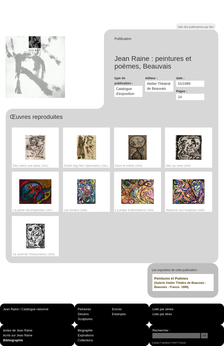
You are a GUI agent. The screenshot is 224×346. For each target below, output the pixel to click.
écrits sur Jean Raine (17, 335)
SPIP (174, 343)
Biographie (85, 330)
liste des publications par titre (196, 26)
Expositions (86, 335)
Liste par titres (162, 314)
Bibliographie (13, 340)
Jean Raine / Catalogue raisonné (25, 309)
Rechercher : (161, 330)
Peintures (84, 309)
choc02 (182, 343)
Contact (155, 343)
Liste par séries (162, 309)
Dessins (83, 314)
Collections (85, 340)
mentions (166, 343)
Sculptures (85, 319)
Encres (117, 309)
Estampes (119, 314)
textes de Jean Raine (17, 330)
